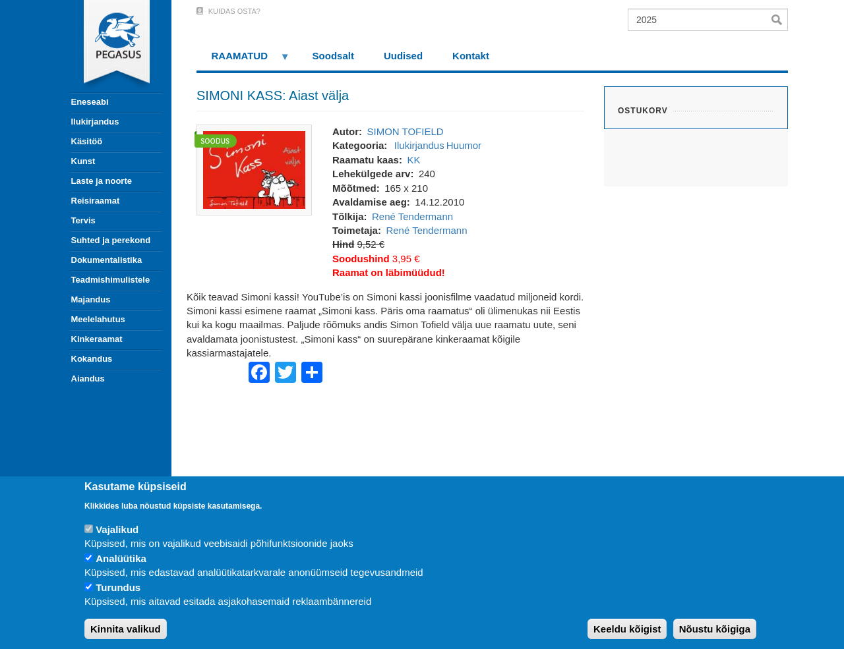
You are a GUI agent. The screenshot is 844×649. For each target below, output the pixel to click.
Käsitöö (87, 141)
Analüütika (121, 558)
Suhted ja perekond (111, 240)
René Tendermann (412, 216)
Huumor (463, 145)
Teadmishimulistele (110, 280)
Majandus (91, 299)
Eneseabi (90, 102)
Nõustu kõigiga (714, 629)
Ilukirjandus (95, 122)
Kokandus (92, 359)
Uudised (403, 55)
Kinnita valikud (125, 629)
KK (413, 159)
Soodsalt (333, 55)
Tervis (83, 220)
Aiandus (88, 378)
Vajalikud (117, 529)
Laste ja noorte (101, 181)
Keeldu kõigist (627, 629)
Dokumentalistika (106, 260)
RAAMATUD (243, 60)
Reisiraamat (95, 201)
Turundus (118, 587)
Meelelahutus (98, 319)
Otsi (779, 20)
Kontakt (470, 55)
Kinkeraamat (97, 339)
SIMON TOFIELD (405, 131)
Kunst (83, 161)
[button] (254, 169)
